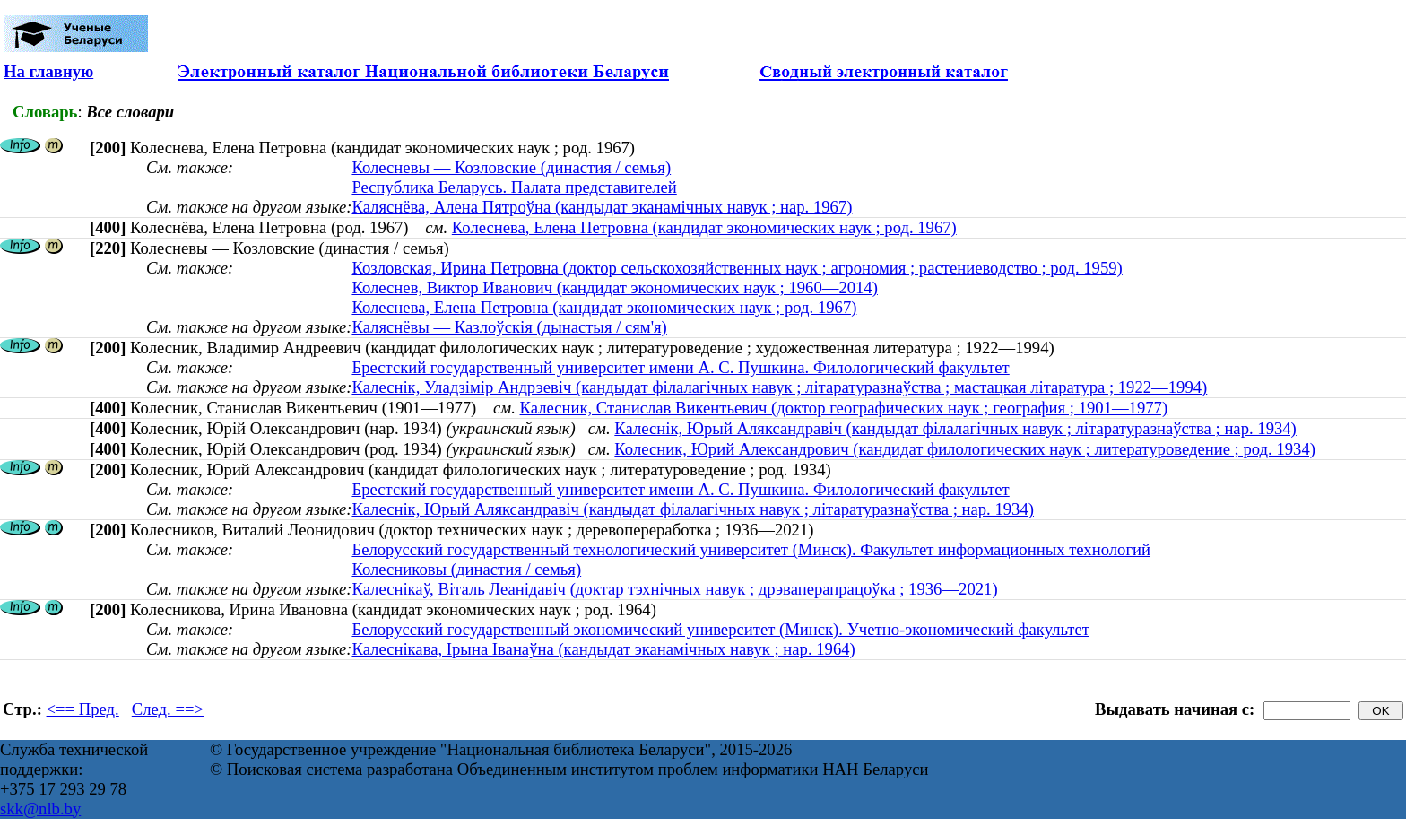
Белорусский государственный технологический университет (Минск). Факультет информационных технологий (751, 549)
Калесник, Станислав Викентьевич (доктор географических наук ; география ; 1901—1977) (844, 407)
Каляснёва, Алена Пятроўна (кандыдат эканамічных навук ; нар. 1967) (602, 206)
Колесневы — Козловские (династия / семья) (511, 167)
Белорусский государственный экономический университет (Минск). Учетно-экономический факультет (720, 629)
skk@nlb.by (40, 808)
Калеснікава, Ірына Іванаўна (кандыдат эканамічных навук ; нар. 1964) (603, 648)
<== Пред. (83, 709)
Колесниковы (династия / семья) (466, 569)
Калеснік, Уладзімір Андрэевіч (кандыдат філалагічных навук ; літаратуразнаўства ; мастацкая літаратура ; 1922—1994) (779, 387)
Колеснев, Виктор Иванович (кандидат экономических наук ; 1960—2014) (614, 287)
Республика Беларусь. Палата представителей (514, 187)
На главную (48, 71)
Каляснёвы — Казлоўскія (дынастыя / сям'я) (509, 326)
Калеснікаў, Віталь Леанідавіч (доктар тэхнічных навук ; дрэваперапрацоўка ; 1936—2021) (674, 588)
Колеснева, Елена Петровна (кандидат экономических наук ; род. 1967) (704, 227)
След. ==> (168, 709)
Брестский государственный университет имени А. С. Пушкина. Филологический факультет (680, 367)
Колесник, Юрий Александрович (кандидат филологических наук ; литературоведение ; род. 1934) (964, 448)
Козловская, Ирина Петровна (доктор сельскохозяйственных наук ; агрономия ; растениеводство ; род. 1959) (737, 267)
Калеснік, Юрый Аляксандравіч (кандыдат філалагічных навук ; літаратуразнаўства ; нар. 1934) (955, 428)
